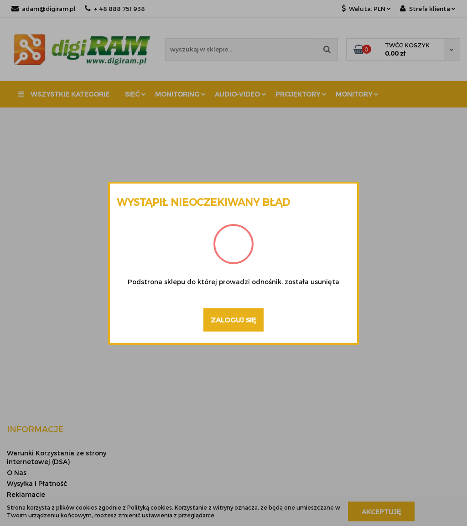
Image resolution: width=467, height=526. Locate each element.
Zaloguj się (233, 320)
